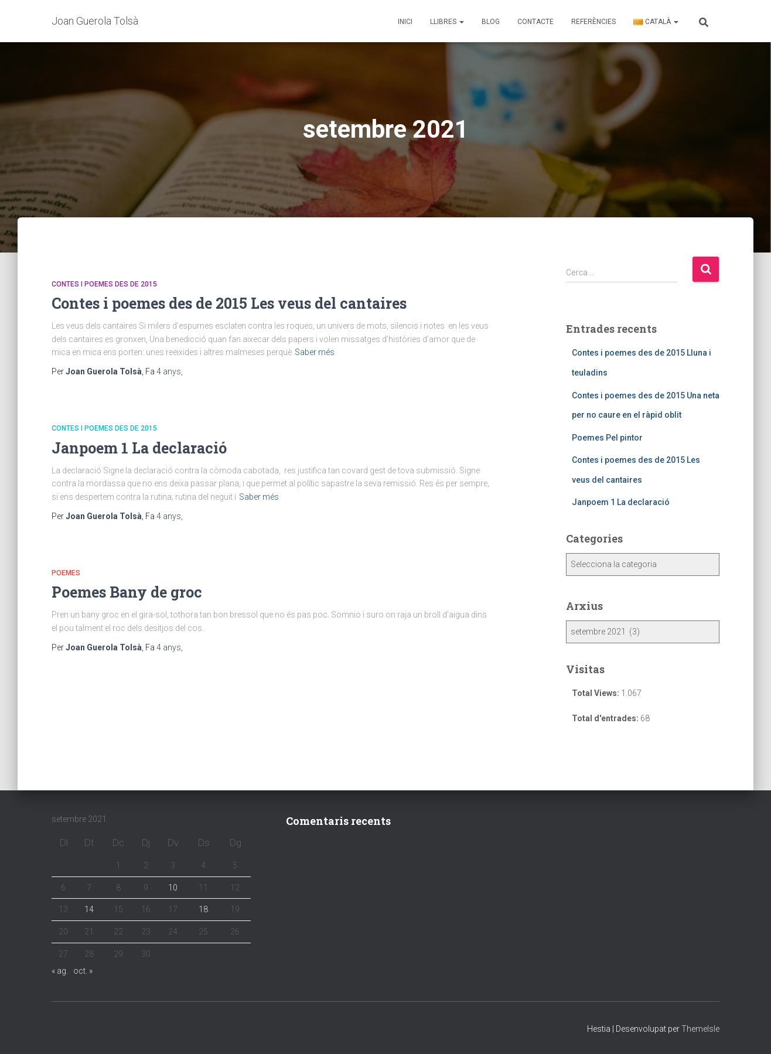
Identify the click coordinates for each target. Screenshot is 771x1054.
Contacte (535, 22)
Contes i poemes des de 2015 (104, 284)
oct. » (83, 970)
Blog (491, 22)
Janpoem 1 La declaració (139, 448)
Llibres (447, 22)
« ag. (60, 970)
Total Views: (596, 693)
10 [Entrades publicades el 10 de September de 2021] (173, 887)
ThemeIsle (700, 1028)
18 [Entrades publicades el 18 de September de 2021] (203, 909)
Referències (593, 22)
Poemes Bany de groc (127, 592)
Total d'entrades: (606, 718)
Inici (405, 22)
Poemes (66, 573)
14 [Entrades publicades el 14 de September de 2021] (89, 909)
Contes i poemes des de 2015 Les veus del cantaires (229, 303)
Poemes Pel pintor (607, 437)
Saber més (315, 352)
